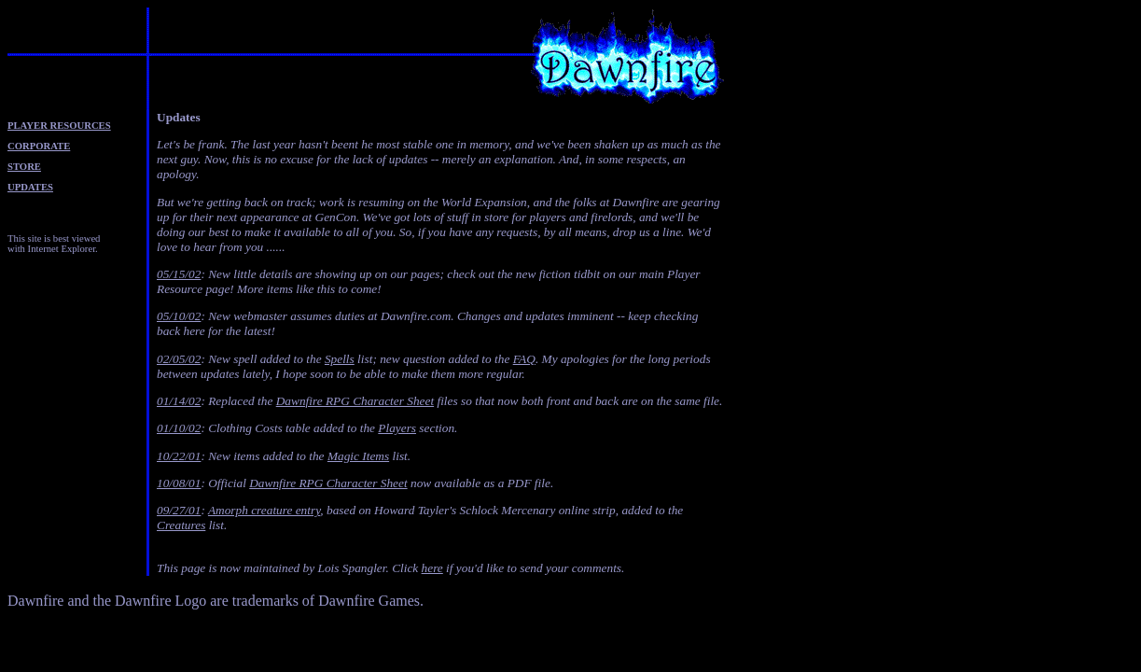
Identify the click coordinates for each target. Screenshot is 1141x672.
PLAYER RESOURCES (59, 125)
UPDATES (30, 187)
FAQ (524, 359)
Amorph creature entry (264, 510)
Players (397, 428)
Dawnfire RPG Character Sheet (355, 401)
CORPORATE (38, 146)
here (432, 568)
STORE (24, 166)
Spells (340, 359)
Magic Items (358, 456)
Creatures (181, 525)
